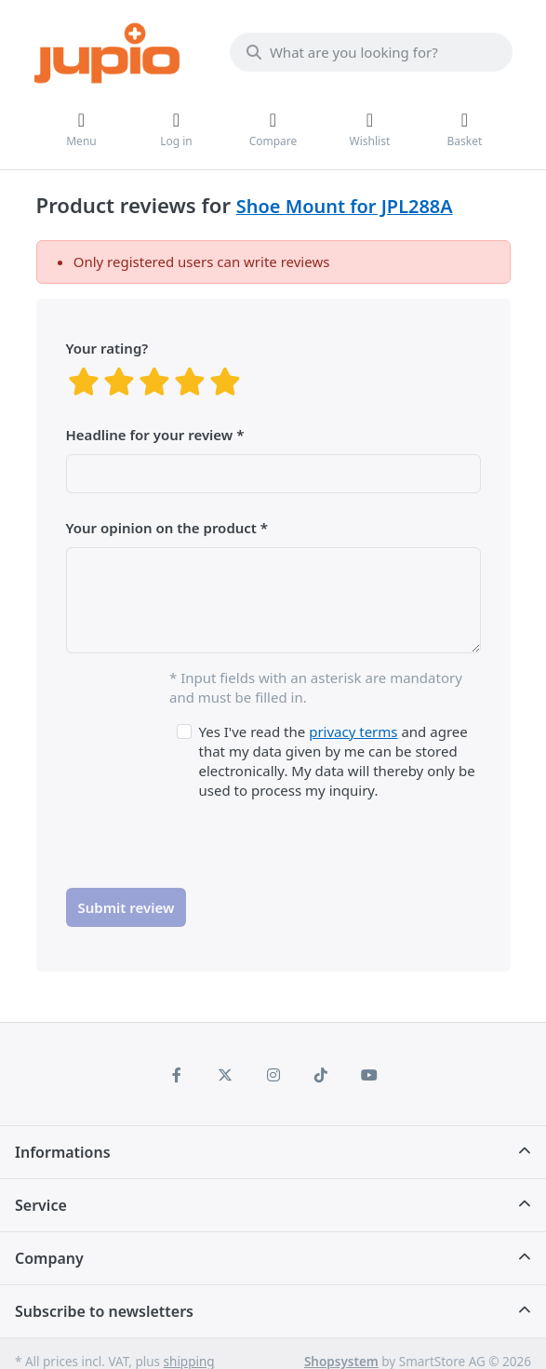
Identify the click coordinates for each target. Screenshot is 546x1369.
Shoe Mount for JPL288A (344, 206)
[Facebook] (177, 1074)
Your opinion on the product (161, 527)
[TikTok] (320, 1074)
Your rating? (107, 348)
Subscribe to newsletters (104, 1311)
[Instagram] (273, 1074)
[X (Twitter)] (225, 1074)
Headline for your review (149, 434)
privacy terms (353, 731)
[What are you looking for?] (371, 52)
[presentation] (207, 836)
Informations (63, 1152)
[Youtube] (369, 1074)
